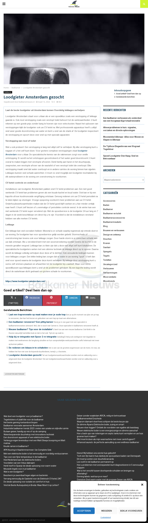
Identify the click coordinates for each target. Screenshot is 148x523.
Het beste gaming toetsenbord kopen (21, 422)
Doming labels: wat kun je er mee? (92, 476)
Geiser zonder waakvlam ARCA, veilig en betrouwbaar (101, 416)
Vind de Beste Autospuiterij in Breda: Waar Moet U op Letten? (31, 485)
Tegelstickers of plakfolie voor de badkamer (24, 419)
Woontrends (109, 281)
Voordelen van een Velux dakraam (19, 463)
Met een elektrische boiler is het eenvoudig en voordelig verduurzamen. (36, 453)
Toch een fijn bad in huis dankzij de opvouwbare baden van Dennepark (108, 456)
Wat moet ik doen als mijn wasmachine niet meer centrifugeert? (106, 439)
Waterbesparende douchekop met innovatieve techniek (29, 434)
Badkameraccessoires (114, 218)
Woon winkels (109, 277)
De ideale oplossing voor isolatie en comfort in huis (26, 482)
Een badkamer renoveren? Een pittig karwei (31, 322)
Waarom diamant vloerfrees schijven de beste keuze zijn (102, 421)
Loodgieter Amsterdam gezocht (25, 355)
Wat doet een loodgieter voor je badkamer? (23, 416)
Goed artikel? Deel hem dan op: (128, 94)
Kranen (106, 243)
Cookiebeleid (105, 517)
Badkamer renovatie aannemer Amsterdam (24, 425)
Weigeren (106, 511)
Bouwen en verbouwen (113, 230)
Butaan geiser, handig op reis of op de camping (25, 431)
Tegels (106, 256)
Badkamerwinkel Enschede (89, 418)
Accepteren (84, 511)
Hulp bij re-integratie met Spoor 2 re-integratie (33, 336)
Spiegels (107, 251)
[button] (142, 484)
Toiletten (107, 260)
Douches (107, 239)
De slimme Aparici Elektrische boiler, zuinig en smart (100, 424)
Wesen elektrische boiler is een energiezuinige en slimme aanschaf (107, 430)
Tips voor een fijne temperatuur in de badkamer (25, 457)
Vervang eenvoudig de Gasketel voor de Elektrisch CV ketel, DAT (33, 479)
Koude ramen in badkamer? (16, 446)
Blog (105, 226)
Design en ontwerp (112, 234)
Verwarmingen (110, 273)
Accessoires (109, 201)
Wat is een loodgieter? (14, 472)
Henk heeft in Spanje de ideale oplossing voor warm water (30, 466)
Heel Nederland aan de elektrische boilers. (22, 460)
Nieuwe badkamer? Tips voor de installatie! (30, 329)
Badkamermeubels (112, 222)
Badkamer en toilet (112, 213)
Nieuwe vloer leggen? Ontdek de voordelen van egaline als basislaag (108, 427)
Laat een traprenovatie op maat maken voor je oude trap (37, 314)
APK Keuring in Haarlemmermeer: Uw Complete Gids (27, 450)
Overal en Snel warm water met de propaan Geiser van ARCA (105, 479)
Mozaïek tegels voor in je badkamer (20, 469)
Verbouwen (108, 268)
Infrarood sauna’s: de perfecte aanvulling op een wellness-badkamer (108, 442)
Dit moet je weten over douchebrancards (95, 459)
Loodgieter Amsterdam (14, 374)
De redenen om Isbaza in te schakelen (28, 347)
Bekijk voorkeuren (131, 511)
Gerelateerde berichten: (125, 97)
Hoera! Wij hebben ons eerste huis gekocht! (96, 453)
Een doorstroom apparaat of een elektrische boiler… (27, 437)
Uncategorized (110, 264)
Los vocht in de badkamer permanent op (95, 462)
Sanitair (107, 247)
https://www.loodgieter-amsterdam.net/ (25, 281)
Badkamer (7, 92)
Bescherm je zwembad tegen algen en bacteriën (26, 475)
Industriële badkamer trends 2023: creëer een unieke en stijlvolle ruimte (36, 428)
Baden (106, 205)
